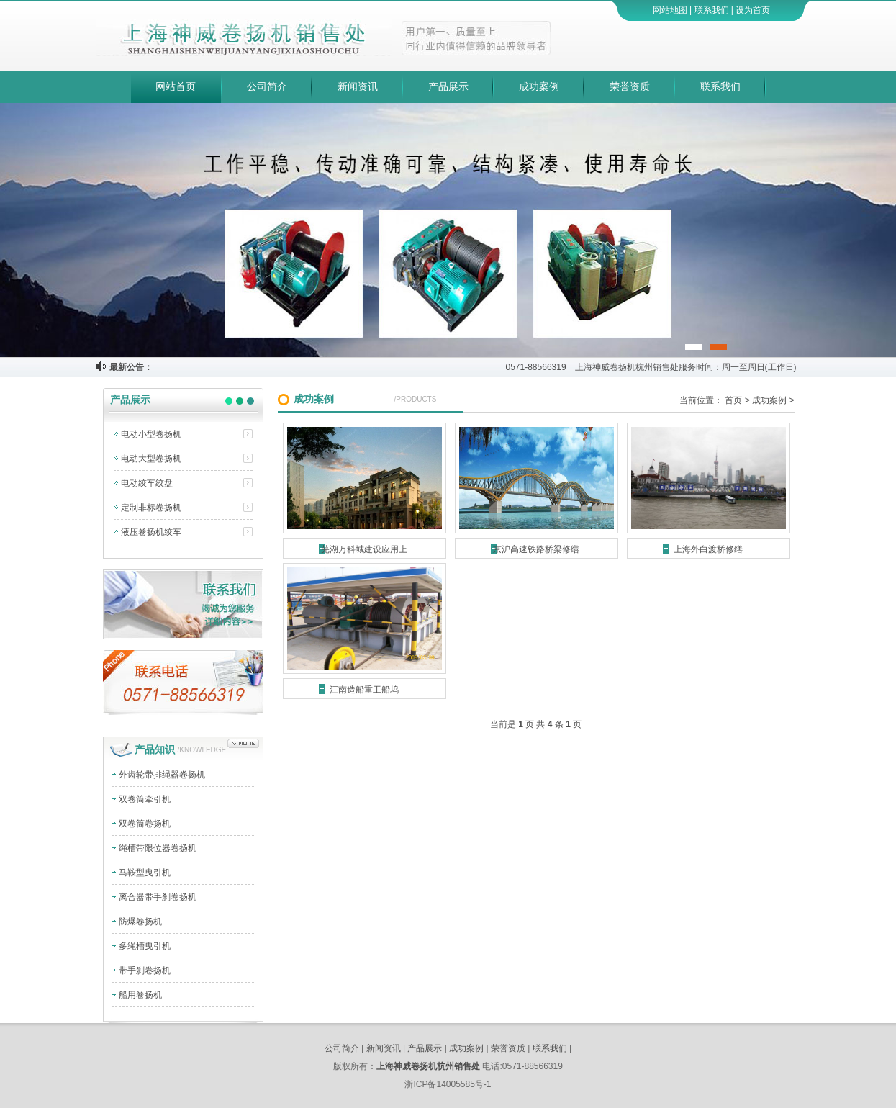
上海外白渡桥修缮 (708, 549)
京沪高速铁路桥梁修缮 (536, 549)
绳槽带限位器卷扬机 (157, 848)
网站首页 (175, 86)
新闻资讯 (358, 86)
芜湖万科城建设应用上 (364, 549)
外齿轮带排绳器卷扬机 (162, 775)
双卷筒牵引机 (145, 799)
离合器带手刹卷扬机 (157, 897)
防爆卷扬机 (140, 921)
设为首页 (753, 10)
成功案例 (539, 86)
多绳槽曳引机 (145, 946)
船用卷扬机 (140, 995)
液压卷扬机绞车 (151, 532)
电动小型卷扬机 (151, 434)
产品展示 (448, 86)
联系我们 (711, 10)
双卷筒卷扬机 (145, 824)
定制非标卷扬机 (151, 508)
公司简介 (267, 86)
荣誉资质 (630, 86)
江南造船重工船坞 (364, 690)
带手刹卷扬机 (145, 970)
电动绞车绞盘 (147, 483)
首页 (733, 400)
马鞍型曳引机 (145, 873)
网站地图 (670, 10)
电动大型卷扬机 (151, 459)
